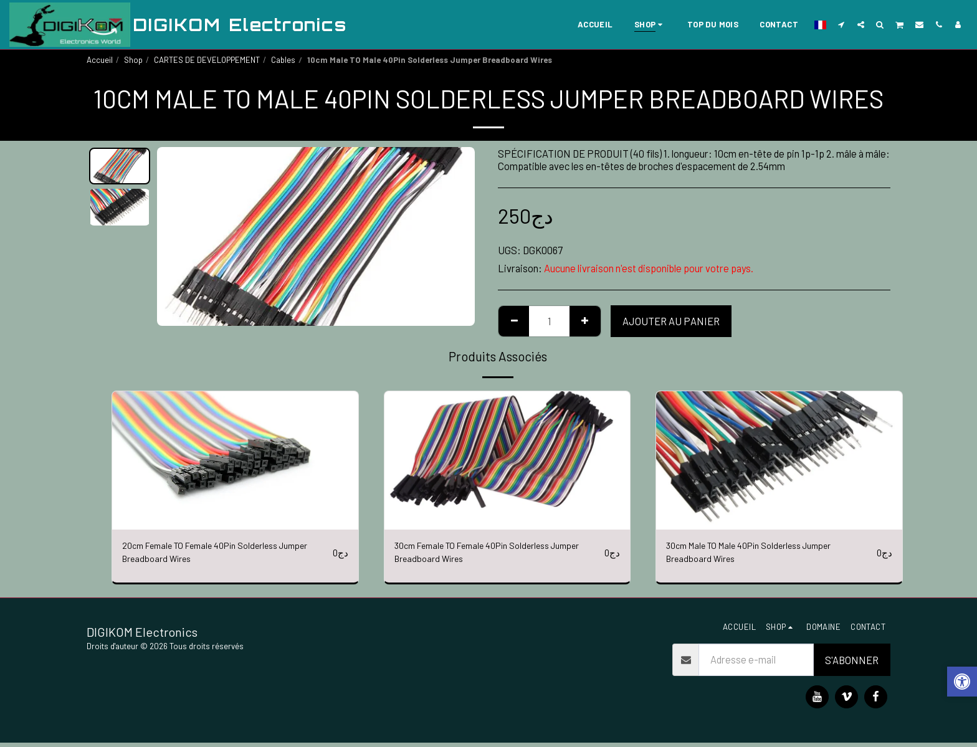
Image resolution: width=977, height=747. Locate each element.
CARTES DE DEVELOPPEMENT (207, 60)
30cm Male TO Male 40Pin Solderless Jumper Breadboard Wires (763, 555)
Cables (283, 60)
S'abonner (852, 664)
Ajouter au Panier (671, 321)
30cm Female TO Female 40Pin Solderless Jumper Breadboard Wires (484, 555)
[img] (235, 460)
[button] (841, 24)
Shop (133, 60)
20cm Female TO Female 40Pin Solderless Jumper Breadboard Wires (212, 555)
